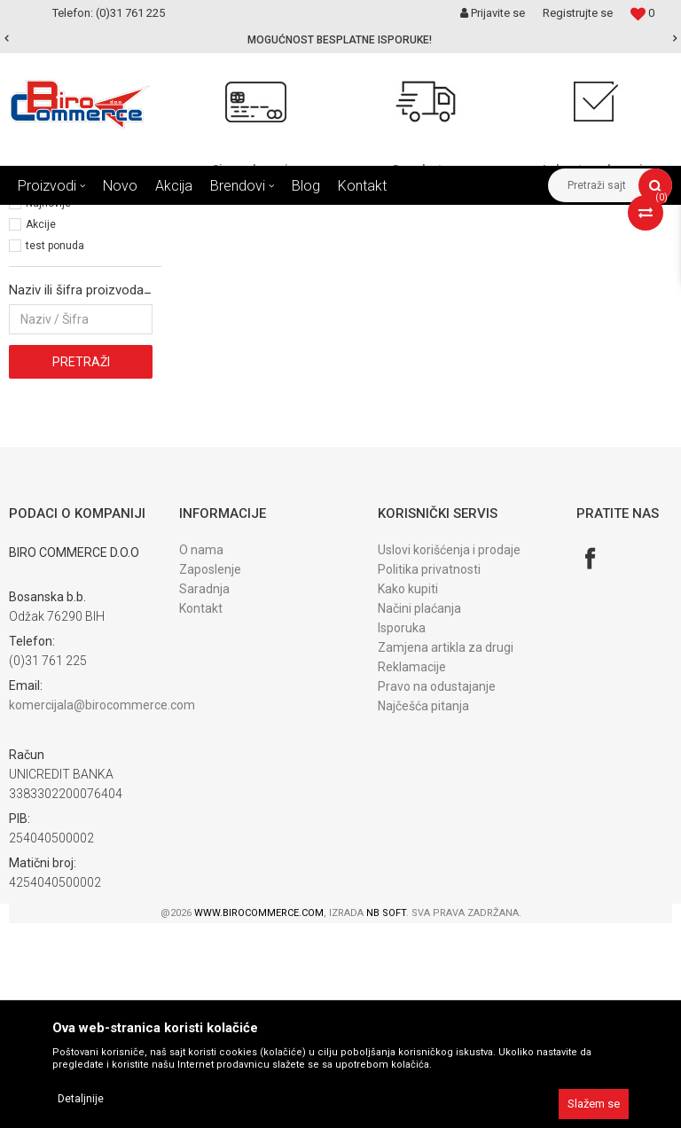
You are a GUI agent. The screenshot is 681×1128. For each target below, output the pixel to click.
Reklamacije (412, 872)
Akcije (41, 429)
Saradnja (204, 794)
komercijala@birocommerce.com (102, 910)
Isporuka (402, 833)
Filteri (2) (33, 293)
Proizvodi (122, 218)
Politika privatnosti (429, 774)
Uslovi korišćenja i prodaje (449, 755)
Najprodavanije (62, 386)
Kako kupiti (408, 794)
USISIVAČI (336, 218)
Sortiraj (428, 251)
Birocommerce (45, 218)
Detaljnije (81, 1099)
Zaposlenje (210, 774)
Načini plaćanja (419, 813)
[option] (340, 40)
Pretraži (81, 567)
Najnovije (48, 408)
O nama (201, 755)
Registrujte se (578, 13)
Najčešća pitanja (423, 911)
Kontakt (201, 813)
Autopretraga (353, 251)
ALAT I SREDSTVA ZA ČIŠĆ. (228, 218)
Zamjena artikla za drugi (445, 852)
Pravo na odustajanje (437, 891)
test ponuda (55, 450)
